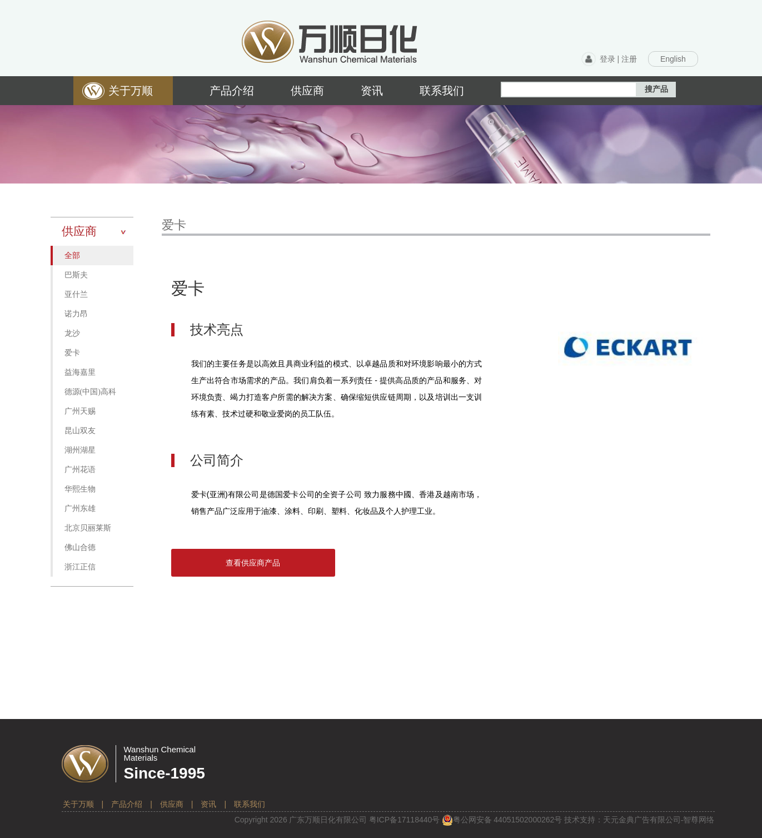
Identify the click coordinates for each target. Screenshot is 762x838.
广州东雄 (80, 508)
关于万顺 (78, 804)
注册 (629, 58)
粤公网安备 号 (502, 820)
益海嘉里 (80, 372)
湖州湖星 (80, 450)
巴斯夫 (76, 275)
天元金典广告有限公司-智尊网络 (659, 820)
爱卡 (72, 353)
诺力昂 (76, 314)
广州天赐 (80, 411)
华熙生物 (80, 489)
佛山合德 (80, 547)
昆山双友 (80, 431)
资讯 (208, 804)
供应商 (171, 804)
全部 (72, 255)
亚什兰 (76, 294)
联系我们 (249, 804)
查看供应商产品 (253, 562)
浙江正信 (80, 567)
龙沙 (72, 333)
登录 (607, 58)
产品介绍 (126, 804)
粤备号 (404, 820)
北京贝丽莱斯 (87, 528)
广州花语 (80, 469)
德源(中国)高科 (90, 392)
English (673, 58)
